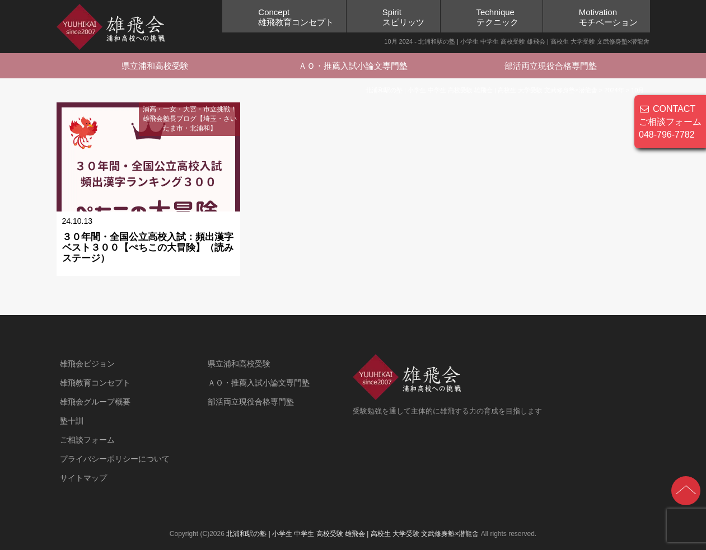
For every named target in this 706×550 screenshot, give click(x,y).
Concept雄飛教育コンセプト (296, 17)
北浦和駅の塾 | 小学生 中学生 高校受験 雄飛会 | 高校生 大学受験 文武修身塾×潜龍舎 (352, 534)
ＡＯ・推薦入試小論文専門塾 (353, 65)
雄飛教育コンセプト (95, 382)
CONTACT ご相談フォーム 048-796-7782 (670, 121)
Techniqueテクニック (497, 17)
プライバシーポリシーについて (115, 458)
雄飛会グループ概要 (95, 401)
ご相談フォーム (87, 439)
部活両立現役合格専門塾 (550, 65)
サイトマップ (83, 477)
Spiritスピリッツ (403, 17)
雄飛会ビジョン (87, 363)
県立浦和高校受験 (155, 65)
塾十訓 (71, 420)
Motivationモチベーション (608, 17)
